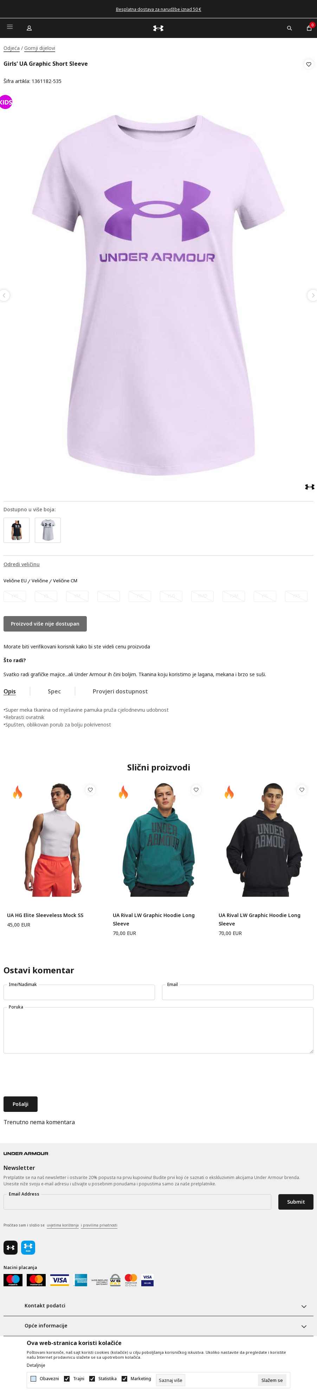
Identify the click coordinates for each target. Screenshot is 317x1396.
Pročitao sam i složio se (60, 1223)
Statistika (107, 1379)
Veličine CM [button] (65, 579)
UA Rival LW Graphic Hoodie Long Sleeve (154, 917)
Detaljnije (36, 1365)
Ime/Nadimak (23, 982)
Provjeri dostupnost (120, 689)
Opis (10, 689)
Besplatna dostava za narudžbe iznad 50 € (158, 9)
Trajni (78, 1379)
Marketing (141, 1379)
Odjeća (12, 48)
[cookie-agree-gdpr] (272, 1380)
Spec (54, 689)
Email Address (24, 1192)
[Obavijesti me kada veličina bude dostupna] (15, 594)
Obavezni (49, 1379)
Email (172, 982)
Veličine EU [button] (15, 579)
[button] (308, 72)
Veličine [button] (40, 579)
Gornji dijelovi (39, 48)
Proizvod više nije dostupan (45, 621)
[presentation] (57, 1073)
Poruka (16, 1005)
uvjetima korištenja (63, 1223)
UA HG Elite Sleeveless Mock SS (45, 913)
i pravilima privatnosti (99, 1223)
